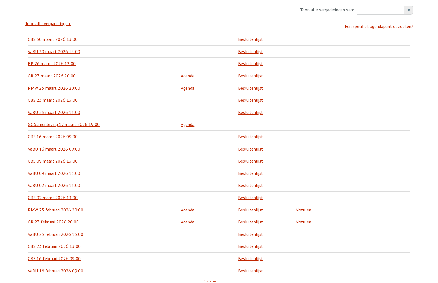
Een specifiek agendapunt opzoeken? (379, 23)
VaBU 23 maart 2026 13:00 (54, 109)
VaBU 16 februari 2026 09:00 (55, 268)
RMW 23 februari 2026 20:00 (55, 207)
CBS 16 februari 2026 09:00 (54, 255)
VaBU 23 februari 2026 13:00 (55, 231)
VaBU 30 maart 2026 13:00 (54, 48)
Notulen (303, 207)
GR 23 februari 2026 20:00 (53, 219)
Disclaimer (210, 278)
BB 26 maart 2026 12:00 (52, 61)
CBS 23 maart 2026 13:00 (53, 97)
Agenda (187, 73)
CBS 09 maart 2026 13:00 (53, 158)
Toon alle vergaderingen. (48, 23)
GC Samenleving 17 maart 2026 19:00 (64, 122)
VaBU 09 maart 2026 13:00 (54, 170)
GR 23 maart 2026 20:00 (52, 73)
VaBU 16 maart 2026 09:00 (54, 146)
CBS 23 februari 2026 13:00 (54, 243)
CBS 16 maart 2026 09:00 (53, 134)
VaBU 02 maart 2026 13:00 (54, 183)
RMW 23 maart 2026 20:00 (54, 85)
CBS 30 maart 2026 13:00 (53, 36)
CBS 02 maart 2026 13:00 (53, 195)
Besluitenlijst (250, 36)
